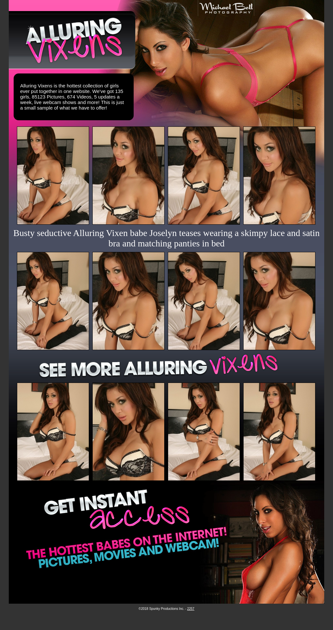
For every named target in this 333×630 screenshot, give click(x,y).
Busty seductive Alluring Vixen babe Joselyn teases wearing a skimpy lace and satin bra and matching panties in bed (166, 238)
